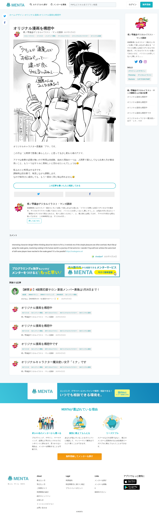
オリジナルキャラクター (80, 36)
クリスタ (40, 36)
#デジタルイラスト (51, 313)
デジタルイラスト (64, 36)
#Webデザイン (33, 294)
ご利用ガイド (42, 488)
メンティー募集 (50, 36)
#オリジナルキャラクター (68, 313)
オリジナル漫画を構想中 (50, 15)
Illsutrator (131, 79)
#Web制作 (60, 294)
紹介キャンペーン (43, 496)
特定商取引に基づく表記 (75, 484)
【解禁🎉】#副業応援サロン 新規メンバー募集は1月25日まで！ (60, 289)
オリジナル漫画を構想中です (39, 344)
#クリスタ (25, 313)
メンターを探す (101, 480)
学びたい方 (41, 484)
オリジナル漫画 (32, 15)
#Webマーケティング (47, 294)
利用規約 (69, 480)
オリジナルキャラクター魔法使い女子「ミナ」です (53, 362)
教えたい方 (41, 480)
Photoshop (131, 75)
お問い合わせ (42, 508)
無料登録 (146, 5)
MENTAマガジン (100, 492)
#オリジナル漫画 (85, 313)
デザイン (20, 15)
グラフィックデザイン (137, 71)
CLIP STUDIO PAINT (143, 79)
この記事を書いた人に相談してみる (64, 186)
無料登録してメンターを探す (79, 456)
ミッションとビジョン (45, 504)
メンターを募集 (58, 4)
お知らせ (40, 500)
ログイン (133, 5)
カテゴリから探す (38, 4)
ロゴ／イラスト (29, 36)
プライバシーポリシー (74, 488)
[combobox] (92, 4)
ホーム (12, 15)
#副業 (24, 294)
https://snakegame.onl (74, 251)
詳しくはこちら (34, 221)
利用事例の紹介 (43, 492)
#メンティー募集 (71, 294)
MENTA (80, 512)
